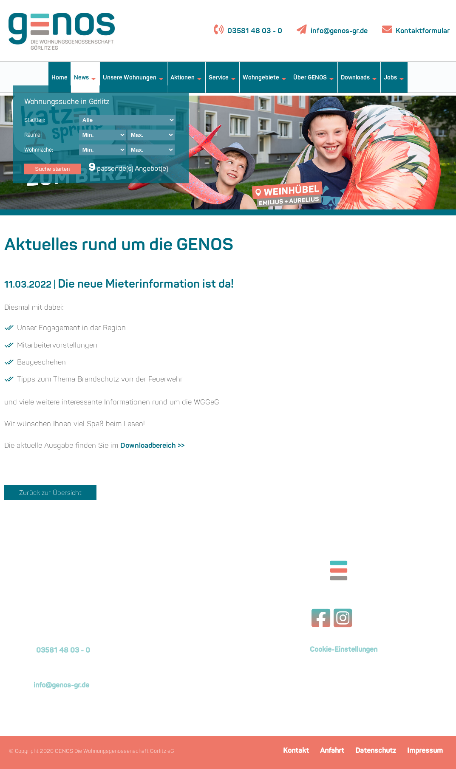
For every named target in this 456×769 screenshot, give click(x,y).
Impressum (425, 751)
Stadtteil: (34, 120)
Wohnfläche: (38, 150)
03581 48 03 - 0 (254, 31)
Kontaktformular (422, 31)
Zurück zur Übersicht (50, 493)
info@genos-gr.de (339, 31)
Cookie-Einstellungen (343, 650)
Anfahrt (332, 751)
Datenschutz (375, 751)
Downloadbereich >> (152, 446)
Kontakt (296, 751)
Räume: (33, 135)
